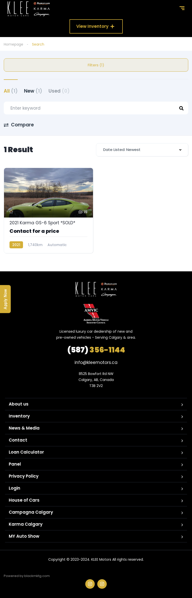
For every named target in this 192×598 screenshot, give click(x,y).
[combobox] (142, 149)
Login (14, 488)
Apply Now (5, 299)
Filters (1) (96, 65)
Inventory (19, 416)
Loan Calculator (26, 452)
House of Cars (24, 500)
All (11, 91)
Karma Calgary (25, 524)
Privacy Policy (23, 476)
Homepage (13, 44)
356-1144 (96, 350)
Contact (18, 440)
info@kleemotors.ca (96, 362)
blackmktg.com (37, 575)
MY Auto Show (24, 536)
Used (59, 91)
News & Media (24, 428)
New (33, 91)
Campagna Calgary (31, 512)
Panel (15, 464)
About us (18, 404)
